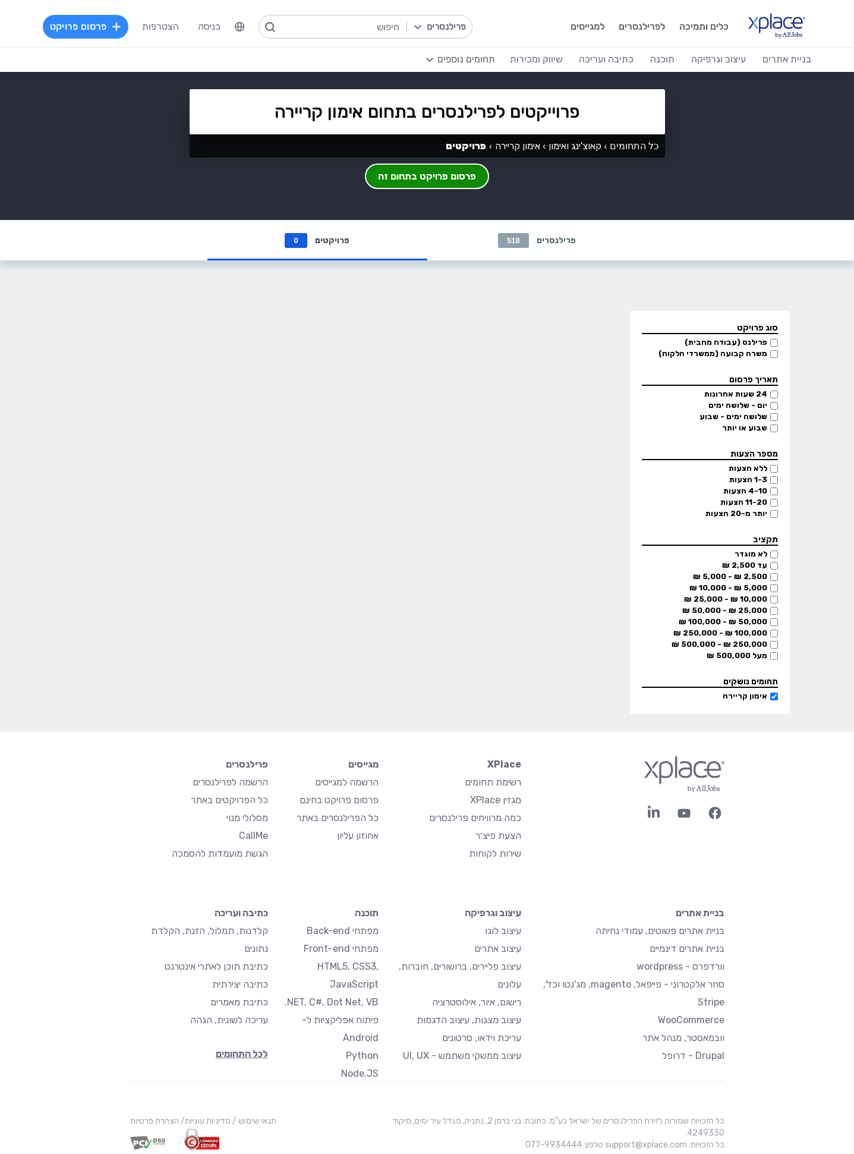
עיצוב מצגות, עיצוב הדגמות (469, 1020)
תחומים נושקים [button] (750, 682)
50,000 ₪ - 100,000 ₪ (723, 621)
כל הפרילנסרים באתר (338, 817)
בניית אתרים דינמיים (687, 948)
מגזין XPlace (495, 800)
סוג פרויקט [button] (757, 328)
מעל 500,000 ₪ (737, 655)
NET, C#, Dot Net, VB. (332, 1002)
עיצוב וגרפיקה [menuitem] (718, 59)
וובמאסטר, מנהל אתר (683, 1037)
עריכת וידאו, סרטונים (481, 1037)
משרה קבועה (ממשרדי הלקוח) (712, 353)
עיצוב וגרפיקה (493, 913)
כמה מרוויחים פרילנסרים (475, 817)
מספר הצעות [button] (754, 454)
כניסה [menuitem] (209, 26)
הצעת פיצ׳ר (498, 835)
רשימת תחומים (493, 782)
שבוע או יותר (744, 427)
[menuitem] (239, 27)
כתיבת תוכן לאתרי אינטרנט (216, 966)
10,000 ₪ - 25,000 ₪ (725, 599)
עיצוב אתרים (497, 948)
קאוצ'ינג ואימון (575, 146)
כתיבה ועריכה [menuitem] (606, 59)
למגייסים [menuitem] (587, 26)
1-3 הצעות (748, 479)
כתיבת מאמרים (239, 1002)
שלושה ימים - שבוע (733, 416)
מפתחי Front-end (341, 948)
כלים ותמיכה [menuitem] (704, 26)
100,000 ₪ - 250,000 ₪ (720, 632)
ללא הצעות (748, 468)
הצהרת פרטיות (154, 1121)
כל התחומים (634, 146)
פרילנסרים (537, 240)
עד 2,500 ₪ (744, 565)
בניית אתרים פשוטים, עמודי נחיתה (659, 930)
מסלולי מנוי (247, 817)
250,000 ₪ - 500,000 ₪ (719, 644)
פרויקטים (317, 240)
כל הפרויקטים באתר (229, 800)
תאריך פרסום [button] (753, 380)
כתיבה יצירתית (240, 984)
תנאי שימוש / (253, 1121)
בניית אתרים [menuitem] (786, 59)
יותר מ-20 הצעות (736, 513)
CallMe (253, 835)
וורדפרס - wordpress (680, 966)
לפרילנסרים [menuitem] (642, 26)
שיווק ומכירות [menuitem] (536, 59)
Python (362, 1055)
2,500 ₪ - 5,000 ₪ (730, 576)
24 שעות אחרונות (735, 393)
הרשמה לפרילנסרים (230, 782)
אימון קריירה (745, 695)
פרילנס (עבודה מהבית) (726, 342)
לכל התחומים (242, 1053)
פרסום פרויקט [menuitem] (85, 26)
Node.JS (360, 1073)
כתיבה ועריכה (241, 913)
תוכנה (367, 913)
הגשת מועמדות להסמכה (220, 853)
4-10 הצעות (745, 490)
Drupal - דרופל (693, 1055)
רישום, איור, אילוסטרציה (476, 1002)
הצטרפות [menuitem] (160, 26)
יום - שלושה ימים (737, 405)
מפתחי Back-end (343, 930)
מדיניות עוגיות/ (205, 1121)
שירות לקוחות (495, 853)
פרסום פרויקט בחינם (339, 800)
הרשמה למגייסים (347, 782)
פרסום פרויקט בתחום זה (427, 176)
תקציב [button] (765, 539)
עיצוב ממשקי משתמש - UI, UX (462, 1055)
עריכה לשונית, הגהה (229, 1020)
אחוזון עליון (358, 835)
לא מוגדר (751, 553)
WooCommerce (691, 1020)
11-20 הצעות (743, 502)
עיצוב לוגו (503, 930)
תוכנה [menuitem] (662, 59)
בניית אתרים (700, 913)
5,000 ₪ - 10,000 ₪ (728, 587)
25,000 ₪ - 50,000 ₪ (724, 610)
